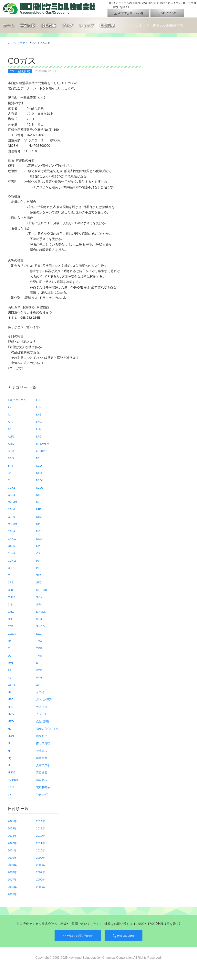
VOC (39, 670)
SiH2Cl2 (41, 612)
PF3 (38, 568)
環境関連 (41, 758)
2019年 (12, 865)
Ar (9, 429)
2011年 (40, 843)
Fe (9, 677)
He (9, 743)
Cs (9, 641)
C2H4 (11, 495)
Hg (9, 758)
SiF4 (39, 604)
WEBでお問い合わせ (128, 13)
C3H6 (11, 517)
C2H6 (11, 509)
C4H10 (12, 538)
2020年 (12, 857)
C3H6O (12, 524)
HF (10, 750)
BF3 (10, 465)
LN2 (38, 414)
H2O (11, 699)
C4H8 (11, 553)
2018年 (12, 872)
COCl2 (12, 634)
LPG (39, 436)
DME (11, 663)
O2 (38, 546)
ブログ (67, 25)
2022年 (12, 843)
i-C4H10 (13, 779)
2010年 (40, 850)
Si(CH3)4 (41, 590)
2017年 (12, 879)
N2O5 (39, 487)
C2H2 (11, 487)
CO (34, 43)
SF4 (38, 575)
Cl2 (10, 604)
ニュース (41, 714)
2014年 (40, 821)
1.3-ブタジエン (17, 400)
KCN (11, 787)
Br (9, 473)
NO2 (39, 531)
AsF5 (11, 436)
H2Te (11, 721)
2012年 (40, 835)
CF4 (10, 582)
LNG (39, 422)
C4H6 (11, 546)
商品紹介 (41, 736)
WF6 (39, 677)
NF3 (38, 509)
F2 (9, 670)
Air (9, 407)
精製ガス (41, 779)
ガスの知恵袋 (44, 699)
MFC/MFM (42, 444)
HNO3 (12, 772)
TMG (39, 648)
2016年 (12, 887)
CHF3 (11, 597)
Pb (37, 560)
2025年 (12, 821)
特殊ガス (41, 750)
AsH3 (11, 444)
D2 (9, 655)
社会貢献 (106, 25)
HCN (11, 736)
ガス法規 (41, 707)
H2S (10, 707)
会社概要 (48, 25)
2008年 (40, 865)
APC (11, 422)
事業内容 (27, 25)
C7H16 (12, 560)
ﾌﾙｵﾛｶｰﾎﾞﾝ (42, 794)
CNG (11, 612)
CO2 (11, 626)
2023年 (12, 835)
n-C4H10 (41, 451)
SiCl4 (39, 597)
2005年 (40, 887)
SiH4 (39, 619)
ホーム (8, 25)
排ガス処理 (43, 743)
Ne (38, 502)
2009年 (40, 857)
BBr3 (11, 451)
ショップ (86, 25)
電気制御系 (43, 787)
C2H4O (12, 502)
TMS (39, 655)
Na (38, 495)
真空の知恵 (43, 765)
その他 (40, 692)
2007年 (40, 872)
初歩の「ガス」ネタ (47, 728)
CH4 (10, 590)
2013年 (40, 828)
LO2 (38, 429)
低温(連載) (42, 721)
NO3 (39, 538)
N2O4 (39, 480)
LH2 (38, 400)
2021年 (12, 850)
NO (38, 524)
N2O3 (39, 473)
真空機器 (41, 772)
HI (9, 765)
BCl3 (11, 458)
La (9, 794)
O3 (38, 553)
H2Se (11, 714)
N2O (39, 465)
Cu (9, 648)
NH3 (39, 517)
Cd (9, 575)
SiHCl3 (40, 626)
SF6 (38, 582)
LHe (38, 407)
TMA (39, 641)
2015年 (12, 894)
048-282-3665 (167, 13)
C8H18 (12, 568)
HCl (10, 728)
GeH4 (11, 685)
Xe (37, 685)
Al (9, 414)
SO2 (39, 634)
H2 (9, 692)
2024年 (12, 828)
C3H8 (11, 531)
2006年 (40, 879)
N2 (38, 458)
